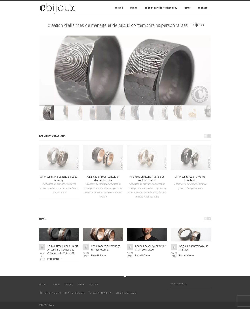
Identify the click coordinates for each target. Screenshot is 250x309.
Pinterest (172, 291)
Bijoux (134, 7)
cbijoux (197, 24)
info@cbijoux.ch (128, 293)
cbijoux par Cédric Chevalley (161, 7)
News (187, 7)
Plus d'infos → (54, 258)
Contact (202, 7)
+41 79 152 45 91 (102, 293)
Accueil (119, 7)
